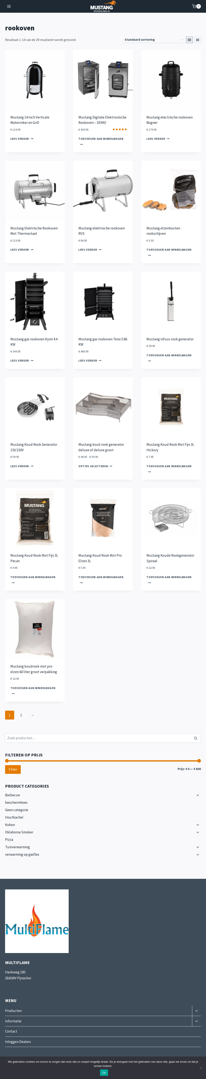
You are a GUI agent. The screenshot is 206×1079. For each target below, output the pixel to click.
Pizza (9, 839)
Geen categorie (16, 810)
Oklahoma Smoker (19, 832)
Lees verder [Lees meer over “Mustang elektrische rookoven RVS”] (90, 250)
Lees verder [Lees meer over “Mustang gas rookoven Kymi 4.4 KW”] (21, 361)
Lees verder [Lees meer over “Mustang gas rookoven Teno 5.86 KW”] (90, 361)
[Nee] (201, 1068)
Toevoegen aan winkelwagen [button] (101, 141)
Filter (13, 769)
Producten (13, 1010)
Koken (10, 824)
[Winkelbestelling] (154, 40)
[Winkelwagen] (196, 6)
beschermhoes (16, 802)
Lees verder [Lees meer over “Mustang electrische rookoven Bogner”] (158, 139)
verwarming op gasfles (22, 854)
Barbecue (12, 795)
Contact (11, 1031)
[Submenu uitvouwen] (197, 795)
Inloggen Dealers (18, 1041)
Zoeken (197, 738)
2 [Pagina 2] (21, 715)
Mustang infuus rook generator (170, 339)
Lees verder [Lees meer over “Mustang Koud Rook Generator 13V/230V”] (21, 466)
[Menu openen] (9, 6)
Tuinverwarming (17, 847)
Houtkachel (14, 817)
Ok (104, 1072)
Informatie (13, 1021)
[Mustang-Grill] (103, 6)
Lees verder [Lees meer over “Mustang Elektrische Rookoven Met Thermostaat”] (21, 250)
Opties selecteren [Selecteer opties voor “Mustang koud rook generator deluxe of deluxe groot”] (95, 466)
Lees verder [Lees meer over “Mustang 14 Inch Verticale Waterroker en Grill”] (21, 139)
